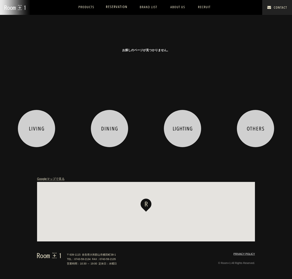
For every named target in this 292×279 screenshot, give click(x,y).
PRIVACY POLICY (244, 253)
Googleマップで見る (51, 178)
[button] (146, 205)
